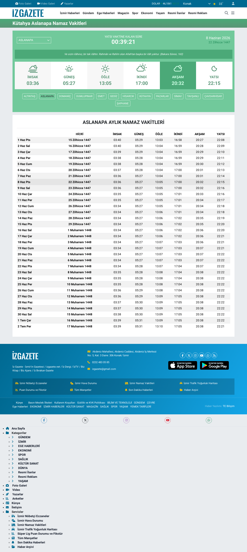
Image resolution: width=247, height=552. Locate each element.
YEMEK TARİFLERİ (140, 406)
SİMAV (178, 96)
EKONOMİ (35, 406)
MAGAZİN (92, 406)
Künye (18, 402)
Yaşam (160, 13)
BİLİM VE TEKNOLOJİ (119, 402)
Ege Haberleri (106, 13)
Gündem (88, 13)
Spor (135, 13)
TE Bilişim (228, 406)
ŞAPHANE (123, 103)
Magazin (123, 13)
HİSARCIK (128, 96)
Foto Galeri (23, 3)
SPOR (114, 406)
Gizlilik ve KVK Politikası (91, 402)
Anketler (14, 498)
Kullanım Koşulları (64, 402)
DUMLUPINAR (84, 96)
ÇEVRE (151, 402)
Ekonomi (147, 13)
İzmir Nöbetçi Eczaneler (31, 383)
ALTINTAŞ (29, 96)
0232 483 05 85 (100, 362)
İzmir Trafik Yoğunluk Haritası (199, 383)
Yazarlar (67, 3)
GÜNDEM (139, 402)
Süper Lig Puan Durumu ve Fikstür (37, 533)
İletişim (14, 507)
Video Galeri (46, 3)
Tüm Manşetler (80, 389)
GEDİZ (113, 96)
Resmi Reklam (197, 13)
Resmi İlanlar (176, 13)
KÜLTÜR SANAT (75, 406)
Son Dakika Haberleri (139, 389)
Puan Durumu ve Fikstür (31, 389)
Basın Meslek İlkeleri (40, 402)
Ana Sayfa (15, 428)
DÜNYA (20, 468)
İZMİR (19, 441)
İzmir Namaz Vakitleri (140, 383)
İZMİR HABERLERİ (54, 406)
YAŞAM (123, 406)
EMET (101, 96)
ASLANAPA (47, 96)
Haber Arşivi (189, 389)
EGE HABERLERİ (26, 446)
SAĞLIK (104, 406)
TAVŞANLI (193, 96)
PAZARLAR (162, 96)
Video (13, 490)
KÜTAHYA (145, 96)
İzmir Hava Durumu (83, 383)
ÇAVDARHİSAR (213, 96)
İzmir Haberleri (70, 13)
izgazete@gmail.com (104, 369)
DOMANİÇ (65, 96)
